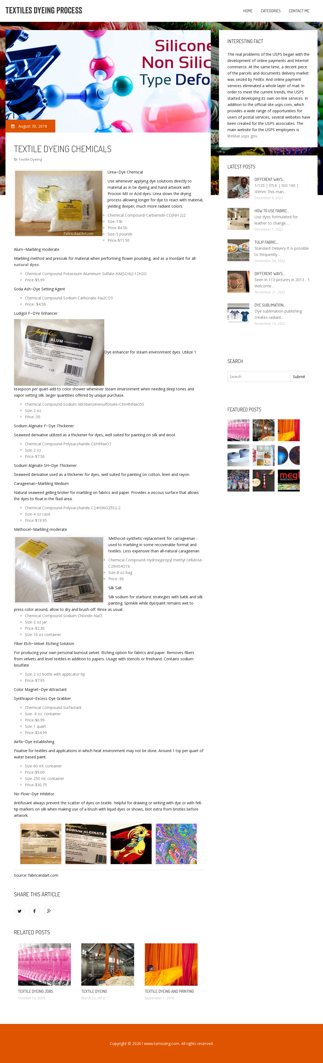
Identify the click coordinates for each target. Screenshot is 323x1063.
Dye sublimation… (270, 305)
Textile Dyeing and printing (169, 991)
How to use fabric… (272, 210)
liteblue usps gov (242, 136)
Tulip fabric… (266, 242)
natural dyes (26, 264)
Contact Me (299, 10)
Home (248, 10)
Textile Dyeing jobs (35, 991)
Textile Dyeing (30, 159)
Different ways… (270, 179)
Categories (271, 10)
